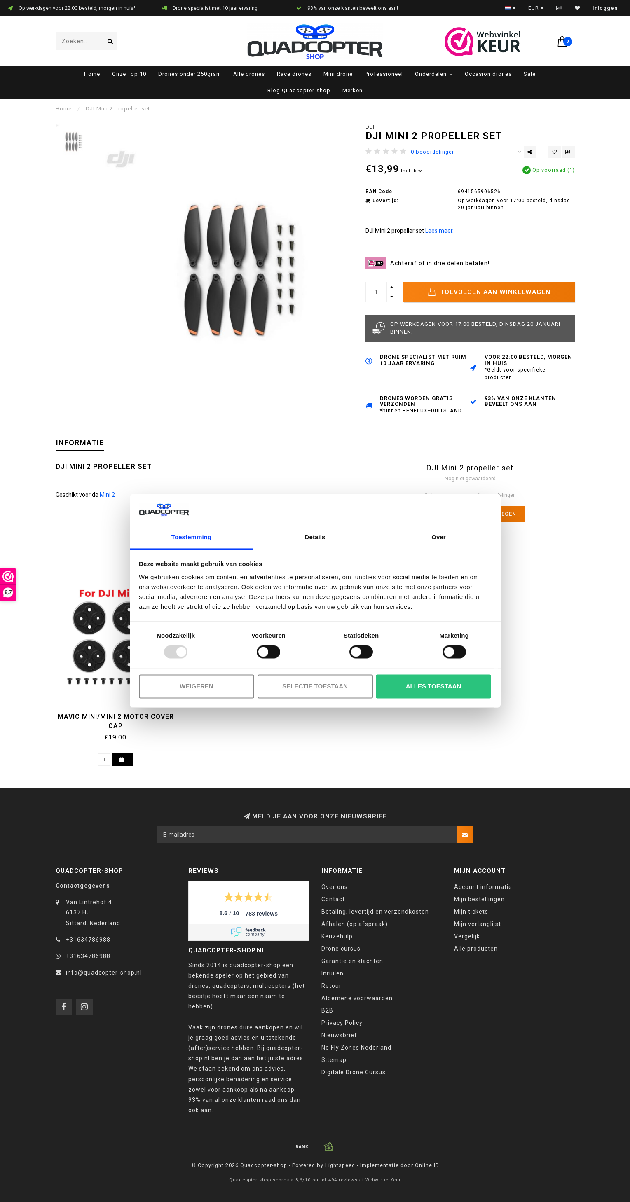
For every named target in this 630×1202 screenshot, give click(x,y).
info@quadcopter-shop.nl (104, 972)
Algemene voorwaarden (357, 998)
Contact (333, 899)
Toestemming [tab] (191, 536)
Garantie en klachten (352, 961)
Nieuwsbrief (339, 1035)
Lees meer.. (440, 230)
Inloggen (605, 8)
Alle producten (476, 948)
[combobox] (86, 41)
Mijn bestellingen (479, 899)
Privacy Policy (342, 1023)
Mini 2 (107, 494)
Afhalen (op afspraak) (354, 924)
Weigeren (196, 686)
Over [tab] (438, 536)
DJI (370, 127)
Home (92, 74)
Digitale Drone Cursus (353, 1072)
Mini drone (338, 74)
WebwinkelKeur (383, 1180)
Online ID (427, 1165)
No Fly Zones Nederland (356, 1047)
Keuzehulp (337, 936)
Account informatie (483, 887)
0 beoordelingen (433, 152)
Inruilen (332, 973)
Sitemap (334, 1060)
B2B (327, 1010)
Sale (530, 74)
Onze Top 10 (129, 74)
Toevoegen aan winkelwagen (489, 292)
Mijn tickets (471, 911)
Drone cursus (341, 948)
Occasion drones (488, 74)
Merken (352, 90)
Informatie (80, 442)
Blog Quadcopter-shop (298, 90)
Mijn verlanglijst (477, 924)
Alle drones (249, 74)
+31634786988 (88, 939)
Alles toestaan (433, 686)
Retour (331, 985)
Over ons (334, 887)
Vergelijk (467, 936)
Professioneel (384, 74)
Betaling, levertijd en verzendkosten (375, 911)
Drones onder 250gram (189, 74)
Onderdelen (431, 74)
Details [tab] (315, 536)
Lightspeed (340, 1165)
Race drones (294, 74)
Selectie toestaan (315, 686)
